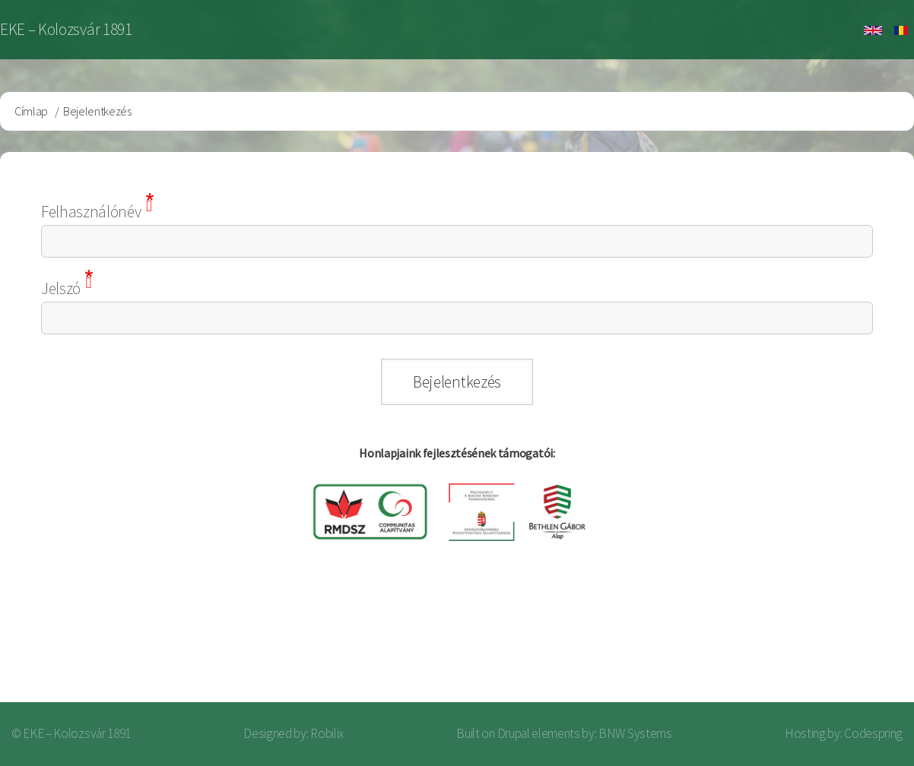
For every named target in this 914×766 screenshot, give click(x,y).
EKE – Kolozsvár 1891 (66, 29)
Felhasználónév (91, 211)
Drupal (513, 733)
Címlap (31, 111)
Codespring (873, 733)
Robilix (327, 733)
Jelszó (61, 288)
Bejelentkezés (835, 641)
